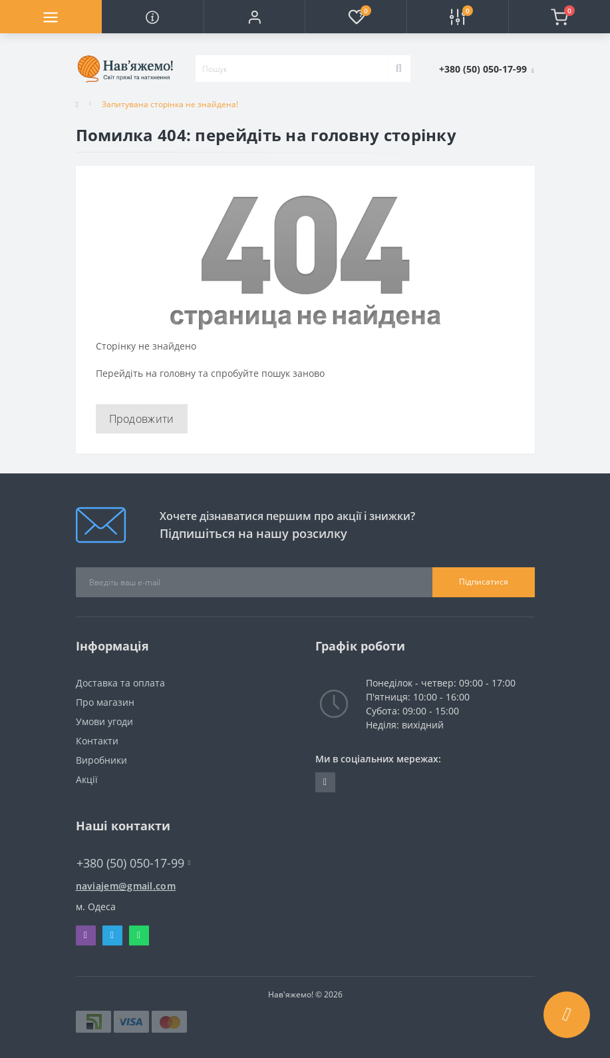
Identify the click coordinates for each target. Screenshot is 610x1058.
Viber (85, 935)
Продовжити (141, 418)
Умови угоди (104, 721)
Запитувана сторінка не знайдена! (170, 104)
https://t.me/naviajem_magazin (325, 782)
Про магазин (105, 702)
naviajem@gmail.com (126, 886)
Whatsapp (138, 935)
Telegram (112, 935)
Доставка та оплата (120, 682)
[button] (254, 16)
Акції (87, 779)
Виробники (101, 760)
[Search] (398, 68)
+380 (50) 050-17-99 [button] (133, 863)
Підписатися (483, 581)
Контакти (97, 740)
